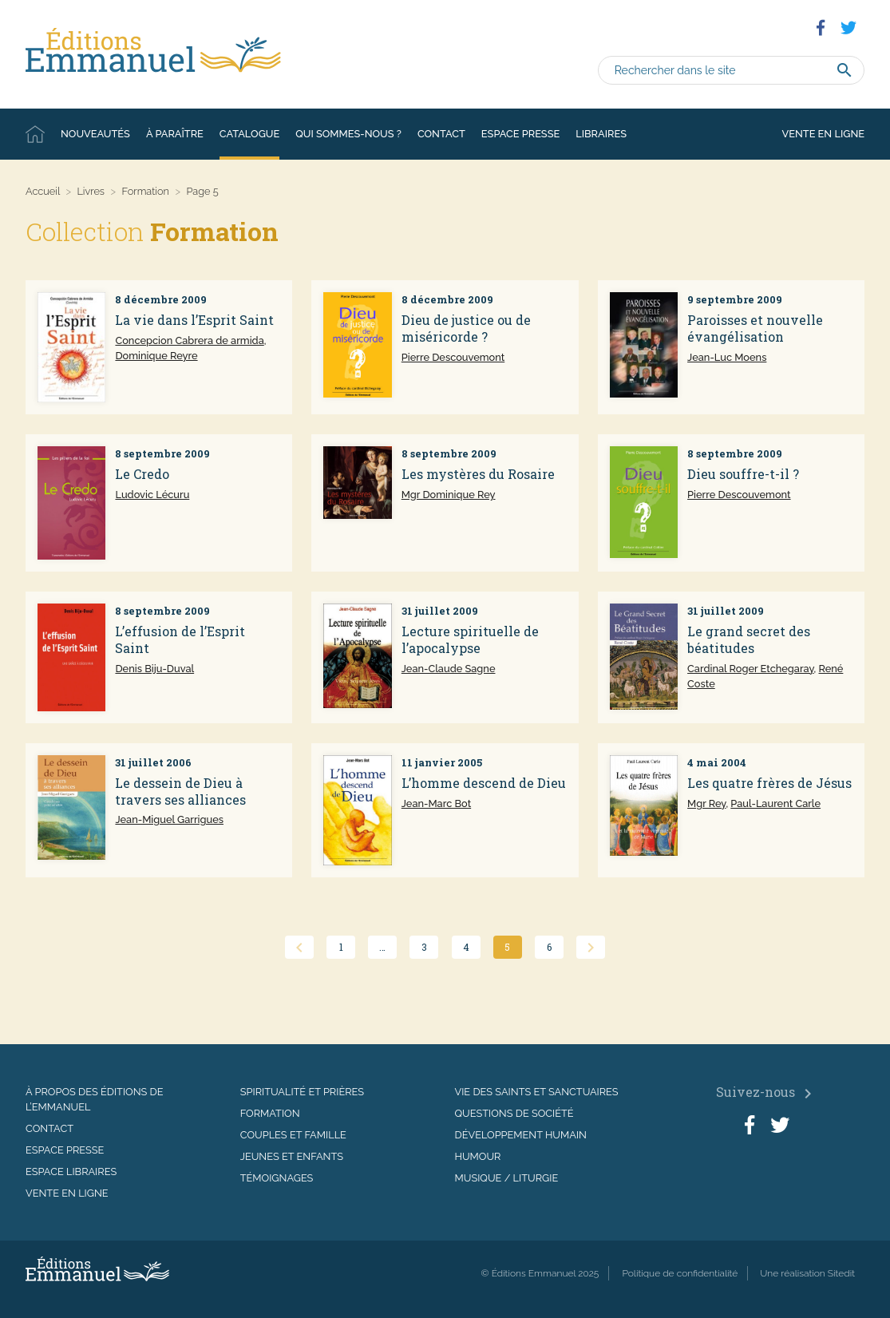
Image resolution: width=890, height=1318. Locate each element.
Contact (441, 134)
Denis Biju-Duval (154, 669)
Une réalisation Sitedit (807, 1273)
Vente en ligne (822, 134)
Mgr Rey (706, 803)
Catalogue (249, 134)
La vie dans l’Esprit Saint (194, 319)
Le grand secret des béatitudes (748, 639)
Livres (91, 191)
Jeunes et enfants (291, 1156)
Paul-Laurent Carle (775, 803)
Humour (478, 1156)
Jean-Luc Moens (726, 357)
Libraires (601, 134)
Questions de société (514, 1113)
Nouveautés (95, 134)
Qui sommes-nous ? (348, 134)
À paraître (175, 134)
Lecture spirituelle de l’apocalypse (470, 639)
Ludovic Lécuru (152, 495)
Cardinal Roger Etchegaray (750, 669)
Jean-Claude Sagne (448, 669)
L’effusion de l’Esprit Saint (180, 639)
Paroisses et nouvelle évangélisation (755, 328)
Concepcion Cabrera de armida (189, 340)
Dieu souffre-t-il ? (743, 473)
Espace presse (520, 134)
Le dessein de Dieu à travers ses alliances (180, 791)
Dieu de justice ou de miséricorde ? (466, 328)
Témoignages (277, 1178)
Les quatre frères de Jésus (769, 782)
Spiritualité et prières (302, 1092)
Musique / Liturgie (507, 1178)
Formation (145, 191)
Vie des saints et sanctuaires (537, 1092)
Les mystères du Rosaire (478, 473)
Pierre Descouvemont (452, 357)
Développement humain (521, 1135)
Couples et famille (293, 1135)
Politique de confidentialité (680, 1273)
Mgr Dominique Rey (448, 495)
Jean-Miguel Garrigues (169, 819)
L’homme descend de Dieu (483, 782)
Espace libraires (71, 1171)
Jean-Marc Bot (436, 803)
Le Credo (142, 473)
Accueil (35, 134)
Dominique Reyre (156, 356)
